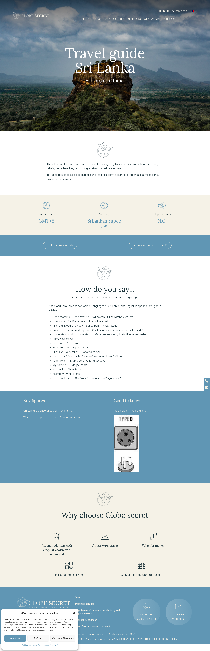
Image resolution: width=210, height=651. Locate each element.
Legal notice (97, 641)
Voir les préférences (63, 638)
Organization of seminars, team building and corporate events (97, 599)
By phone (146, 602)
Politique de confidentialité (48, 645)
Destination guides (84, 591)
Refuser (38, 638)
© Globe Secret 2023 (122, 641)
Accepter (15, 638)
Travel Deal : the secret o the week (92, 614)
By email (178, 602)
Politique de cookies (29, 645)
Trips (77, 585)
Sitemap (79, 641)
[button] (73, 613)
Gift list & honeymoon (86, 607)
